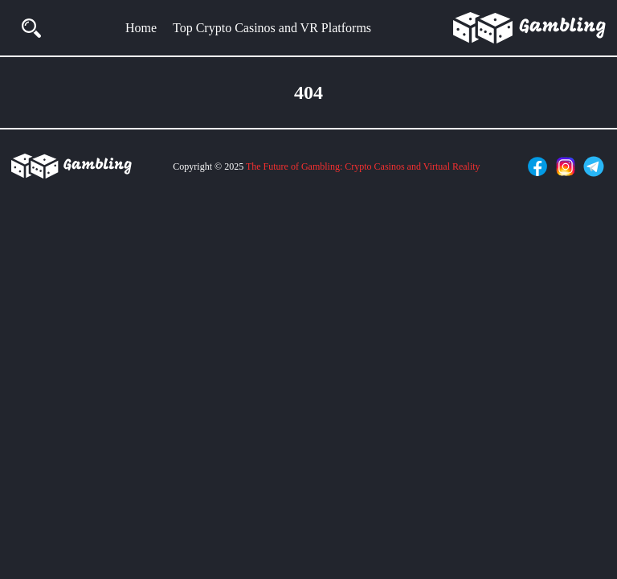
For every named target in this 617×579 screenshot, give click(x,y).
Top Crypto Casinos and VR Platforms (272, 28)
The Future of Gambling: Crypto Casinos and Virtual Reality (363, 166)
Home (141, 28)
